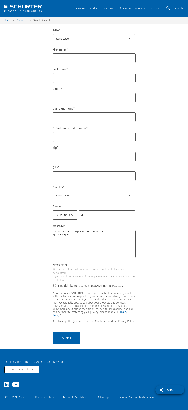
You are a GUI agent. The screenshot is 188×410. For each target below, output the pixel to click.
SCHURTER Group (15, 397)
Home (7, 20)
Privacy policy (44, 397)
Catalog (80, 8)
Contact (154, 8)
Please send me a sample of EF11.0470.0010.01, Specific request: (94, 244)
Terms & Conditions (76, 397)
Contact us (22, 20)
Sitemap (103, 397)
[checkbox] (94, 321)
